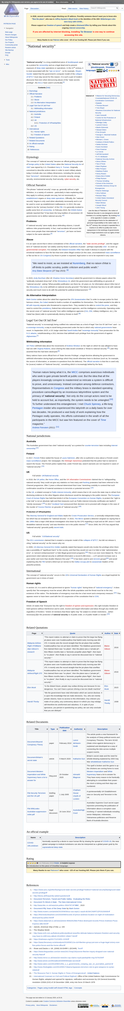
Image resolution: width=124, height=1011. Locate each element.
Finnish (37, 458)
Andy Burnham (40, 278)
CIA (86, 311)
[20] (107, 558)
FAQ (6, 55)
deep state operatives (55, 198)
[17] (86, 524)
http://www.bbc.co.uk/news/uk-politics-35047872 (53, 905)
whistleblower (96, 762)
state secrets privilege (96, 244)
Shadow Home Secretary (63, 278)
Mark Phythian (101, 166)
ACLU (40, 83)
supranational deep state (52, 847)
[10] (111, 399)
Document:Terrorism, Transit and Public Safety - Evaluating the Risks (62, 899)
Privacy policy (30, 1005)
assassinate (97, 562)
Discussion (34, 8)
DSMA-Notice (76, 210)
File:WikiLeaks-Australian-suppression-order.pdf (37, 811)
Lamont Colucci (101, 125)
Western (90, 771)
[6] (79, 313)
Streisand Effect (83, 25)
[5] (90, 289)
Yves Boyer (100, 108)
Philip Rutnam (101, 178)
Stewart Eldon (101, 130)
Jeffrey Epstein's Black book (66, 19)
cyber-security (70, 179)
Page (26, 8)
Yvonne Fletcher (44, 507)
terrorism (35, 176)
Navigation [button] (9, 28)
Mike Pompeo (101, 169)
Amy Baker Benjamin (42, 271)
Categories (31, 988)
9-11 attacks (31, 333)
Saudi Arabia (72, 330)
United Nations (93, 973)
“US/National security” (51, 536)
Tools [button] (8, 60)
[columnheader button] (73, 633)
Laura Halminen (68, 458)
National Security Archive (105, 159)
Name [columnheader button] (33, 837)
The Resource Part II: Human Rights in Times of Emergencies (59, 973)
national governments (103, 327)
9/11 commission (37, 540)
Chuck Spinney (92, 404)
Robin (56, 863)
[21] (115, 593)
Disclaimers (53, 1005)
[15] (43, 503)
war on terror (55, 71)
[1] (64, 82)
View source (72, 8)
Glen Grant (100, 137)
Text (79, 948)
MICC (75, 372)
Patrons (56, 40)
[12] (37, 448)
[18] (86, 552)
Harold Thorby (33, 702)
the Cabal (44, 302)
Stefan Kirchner (101, 144)
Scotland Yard (58, 504)
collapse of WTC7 (90, 540)
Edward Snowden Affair (71, 250)
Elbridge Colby (101, 122)
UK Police (30, 346)
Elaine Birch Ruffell (103, 176)
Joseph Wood (101, 205)
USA (105, 247)
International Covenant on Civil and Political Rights (54, 976)
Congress (59, 388)
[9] (58, 351)
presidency (46, 308)
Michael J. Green (102, 139)
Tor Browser (86, 32)
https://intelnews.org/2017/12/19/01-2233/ (51, 939)
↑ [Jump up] (32, 890)
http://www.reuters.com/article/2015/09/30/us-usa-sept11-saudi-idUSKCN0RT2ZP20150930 (71, 911)
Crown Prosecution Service (83, 516)
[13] (43, 466)
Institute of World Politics (105, 142)
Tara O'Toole (100, 164)
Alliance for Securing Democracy (108, 96)
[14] (92, 488)
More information (62, 2)
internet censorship (77, 28)
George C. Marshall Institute (106, 135)
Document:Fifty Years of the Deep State (50, 908)
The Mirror (79, 519)
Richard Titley (101, 195)
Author (108, 633)
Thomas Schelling (102, 181)
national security (55, 396)
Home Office (54, 479)
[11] (57, 427)
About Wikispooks (11, 37)
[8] (108, 348)
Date (116, 633)
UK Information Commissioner (79, 479)
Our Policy (8, 40)
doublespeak (98, 67)
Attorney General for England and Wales (46, 516)
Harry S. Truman (62, 167)
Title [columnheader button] (36, 729)
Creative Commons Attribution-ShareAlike (56, 1001)
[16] (80, 506)
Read (64, 8)
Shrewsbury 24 (64, 281)
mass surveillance (112, 252)
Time (103, 420)
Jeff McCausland (102, 154)
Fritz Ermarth (101, 132)
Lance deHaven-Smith (77, 743)
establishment (32, 198)
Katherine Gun (108, 762)
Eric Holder (55, 547)
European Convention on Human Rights (85, 498)
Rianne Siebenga (102, 191)
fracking (86, 482)
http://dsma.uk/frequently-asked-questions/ (51, 896)
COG (97, 596)
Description (102, 729)
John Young (100, 208)
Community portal (11, 45)
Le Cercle (99, 152)
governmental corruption (36, 250)
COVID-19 (107, 841)
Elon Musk (31, 687)
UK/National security (50, 476)
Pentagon (37, 408)
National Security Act (72, 164)
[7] (37, 336)
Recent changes (11, 35)
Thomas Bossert (102, 105)
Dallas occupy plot (82, 562)
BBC (77, 905)
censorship (43, 65)
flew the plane (38, 19)
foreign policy (33, 164)
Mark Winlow (101, 203)
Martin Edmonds (102, 127)
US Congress (45, 255)
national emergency (104, 587)
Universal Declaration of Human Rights (85, 575)
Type (53, 729)
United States (50, 164)
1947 (28, 167)
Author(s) (78, 729)
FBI (61, 207)
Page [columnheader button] (34, 633)
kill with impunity (33, 305)
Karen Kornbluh (101, 147)
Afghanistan (31, 336)
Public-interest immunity (61, 492)
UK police (41, 479)
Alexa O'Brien (101, 161)
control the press (102, 305)
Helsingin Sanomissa (73, 461)
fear (118, 215)
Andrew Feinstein (40, 427)
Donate (7, 53)
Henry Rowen (101, 174)
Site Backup (9, 50)
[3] (51, 233)
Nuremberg (79, 263)
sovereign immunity (36, 327)
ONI (90, 311)
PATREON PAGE (10, 24)
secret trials (58, 527)
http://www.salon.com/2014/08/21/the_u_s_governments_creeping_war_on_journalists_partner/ (72, 964)
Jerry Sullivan (101, 193)
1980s (32, 521)
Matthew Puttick (102, 171)
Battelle (99, 103)
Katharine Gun (79, 759)
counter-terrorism (92, 445)
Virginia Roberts (43, 349)
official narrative (75, 244)
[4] (67, 270)
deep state (41, 68)
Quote (72, 633)
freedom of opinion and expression (79, 606)
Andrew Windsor (73, 346)
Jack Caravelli (101, 115)
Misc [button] (7, 64)
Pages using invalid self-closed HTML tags (55, 988)
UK (33, 492)
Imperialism (99, 771)
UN (66, 575)
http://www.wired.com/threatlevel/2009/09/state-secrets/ (56, 961)
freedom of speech (54, 25)
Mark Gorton (31, 299)
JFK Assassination (78, 299)
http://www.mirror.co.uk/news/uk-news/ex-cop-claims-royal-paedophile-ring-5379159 (68, 958)
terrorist (97, 559)
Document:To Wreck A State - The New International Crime (58, 902)
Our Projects (9, 42)
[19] (72, 558)
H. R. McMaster (101, 157)
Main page (9, 32)
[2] (63, 215)
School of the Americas (104, 183)
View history (84, 8)
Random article (10, 47)
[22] (108, 614)
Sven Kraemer (101, 149)
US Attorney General (42, 547)
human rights (76, 587)
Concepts (78, 988)
